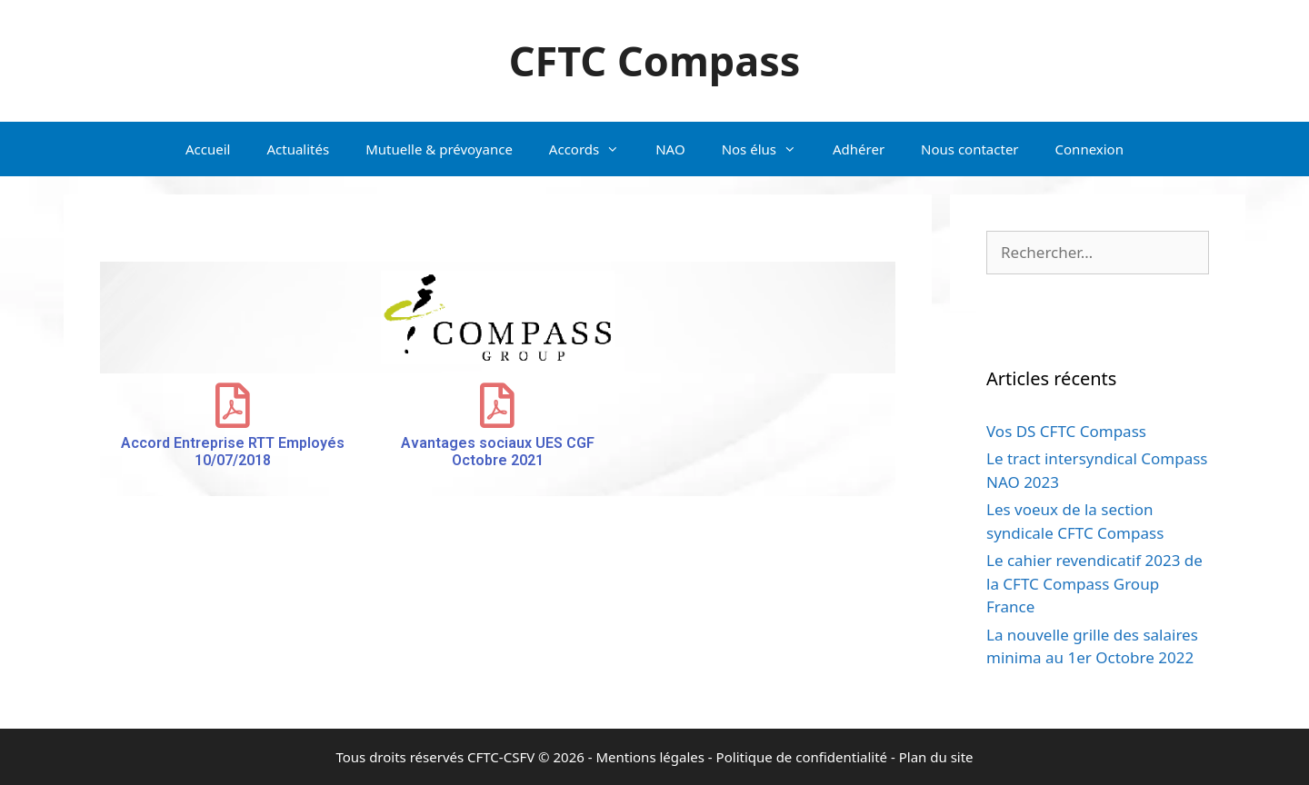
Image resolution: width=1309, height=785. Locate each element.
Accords (593, 149)
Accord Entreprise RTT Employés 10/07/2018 (233, 451)
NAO (669, 149)
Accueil (207, 149)
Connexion (1089, 149)
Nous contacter (969, 149)
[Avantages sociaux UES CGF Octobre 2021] (497, 405)
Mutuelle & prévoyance (439, 149)
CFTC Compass (655, 60)
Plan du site (936, 757)
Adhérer (858, 149)
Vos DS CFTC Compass (1066, 431)
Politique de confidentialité (801, 757)
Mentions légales (649, 757)
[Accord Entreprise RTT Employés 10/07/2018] (232, 405)
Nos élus (768, 149)
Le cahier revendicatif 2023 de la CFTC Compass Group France (1094, 583)
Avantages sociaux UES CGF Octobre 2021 (498, 451)
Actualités (297, 149)
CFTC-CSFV (501, 757)
